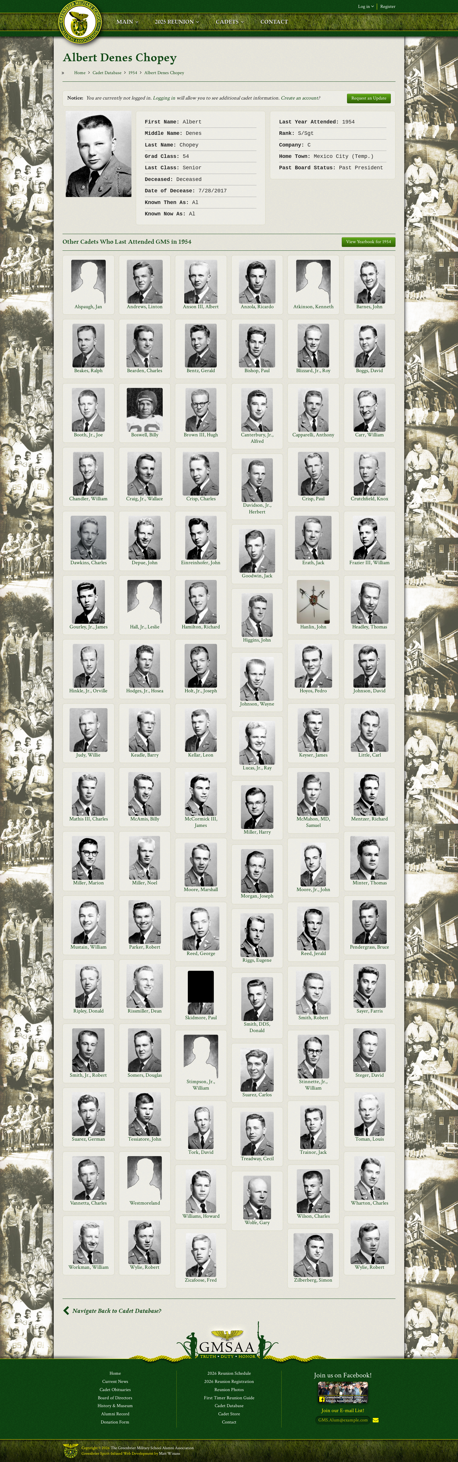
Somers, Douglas (145, 1075)
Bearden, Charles (144, 370)
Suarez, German (88, 1139)
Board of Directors (115, 1398)
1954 (133, 73)
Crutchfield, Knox (369, 498)
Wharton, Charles (369, 1203)
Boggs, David (369, 370)
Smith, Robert (313, 1017)
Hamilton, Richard (201, 626)
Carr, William (369, 434)
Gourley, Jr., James (88, 626)
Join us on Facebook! (343, 1375)
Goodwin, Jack (257, 575)
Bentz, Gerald (201, 370)
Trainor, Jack (313, 1152)
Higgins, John (257, 640)
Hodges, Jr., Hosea (144, 690)
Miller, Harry (257, 832)
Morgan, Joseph (257, 896)
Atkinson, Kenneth (313, 306)
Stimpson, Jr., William (201, 1084)
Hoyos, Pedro (313, 690)
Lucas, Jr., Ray (257, 767)
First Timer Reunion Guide (229, 1398)
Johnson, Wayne (257, 703)
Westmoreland (144, 1203)
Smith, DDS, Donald (257, 1027)
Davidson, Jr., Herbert (257, 508)
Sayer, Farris (370, 1011)
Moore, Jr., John (313, 889)
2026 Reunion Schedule (229, 1373)
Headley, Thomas (369, 626)
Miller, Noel (144, 882)
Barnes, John (369, 306)
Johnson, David (369, 690)
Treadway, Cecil (257, 1158)
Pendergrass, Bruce (369, 947)
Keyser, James (313, 755)
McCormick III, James (201, 822)
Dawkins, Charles (88, 562)
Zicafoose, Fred (201, 1280)
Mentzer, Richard (369, 818)
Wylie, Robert (144, 1267)
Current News (115, 1382)
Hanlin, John (313, 626)
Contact (229, 1422)
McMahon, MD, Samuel (313, 822)
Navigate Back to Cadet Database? (112, 1311)
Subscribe (375, 1420)
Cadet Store (229, 1414)
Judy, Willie (88, 755)
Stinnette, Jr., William (313, 1084)
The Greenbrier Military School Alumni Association (152, 1448)
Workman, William (88, 1267)
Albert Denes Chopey (164, 73)
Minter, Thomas (370, 882)
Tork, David (201, 1152)
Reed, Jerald (313, 953)
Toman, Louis (369, 1139)
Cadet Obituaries (115, 1390)
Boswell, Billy (144, 434)
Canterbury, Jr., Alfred (257, 438)
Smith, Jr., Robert (88, 1075)
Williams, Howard (201, 1216)
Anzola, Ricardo (257, 306)
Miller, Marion (88, 882)
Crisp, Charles (201, 498)
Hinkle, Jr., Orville (88, 690)
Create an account (299, 98)
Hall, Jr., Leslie (144, 626)
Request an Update (368, 98)
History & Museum (115, 1406)
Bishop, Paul (257, 370)
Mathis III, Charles (88, 818)
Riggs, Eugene (257, 960)
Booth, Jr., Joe (88, 434)
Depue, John (145, 562)
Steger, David (369, 1075)
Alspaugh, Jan (88, 306)
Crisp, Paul (313, 498)
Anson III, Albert (201, 306)
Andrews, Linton (145, 306)
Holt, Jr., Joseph (201, 690)
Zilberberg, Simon (313, 1280)
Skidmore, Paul (201, 1017)
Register (387, 7)
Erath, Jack (313, 562)
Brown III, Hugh (201, 434)
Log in (366, 7)
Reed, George (201, 953)
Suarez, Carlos (257, 1094)
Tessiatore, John (145, 1139)
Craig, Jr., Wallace (144, 498)
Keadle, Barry (145, 755)
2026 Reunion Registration (229, 1382)
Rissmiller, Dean (145, 1011)
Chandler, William (88, 498)
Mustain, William (88, 947)
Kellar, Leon (201, 755)
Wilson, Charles (313, 1216)
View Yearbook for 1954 (368, 242)
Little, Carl (369, 755)
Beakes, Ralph (88, 370)
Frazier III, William (369, 562)
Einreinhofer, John (201, 562)
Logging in (164, 98)
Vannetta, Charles (88, 1203)
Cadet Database (107, 73)
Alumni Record (115, 1414)
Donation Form (115, 1422)
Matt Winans (169, 1453)
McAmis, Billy (144, 818)
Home (80, 73)
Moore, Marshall (201, 889)
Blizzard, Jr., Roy (313, 370)
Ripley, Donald (88, 1011)
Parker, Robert (144, 947)
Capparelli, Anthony (313, 434)
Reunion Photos (229, 1390)
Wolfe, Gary (257, 1222)
